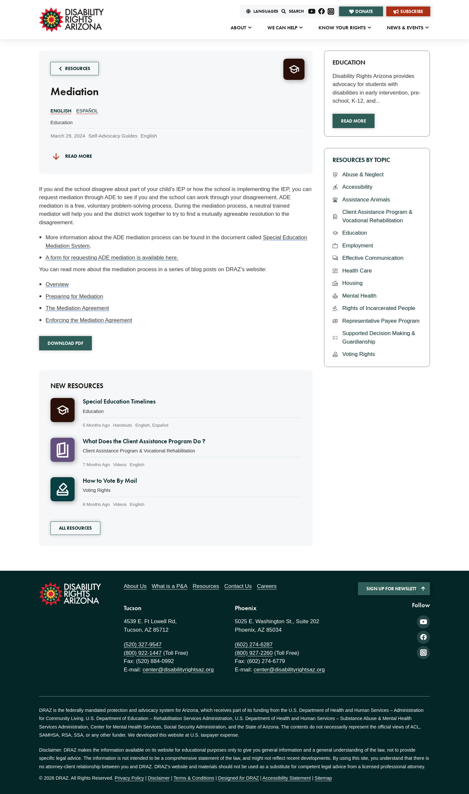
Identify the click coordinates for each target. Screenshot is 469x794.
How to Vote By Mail (110, 481)
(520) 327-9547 (143, 644)
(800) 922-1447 (143, 653)
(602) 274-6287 (254, 644)
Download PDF (65, 343)
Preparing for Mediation (74, 296)
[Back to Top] (423, 588)
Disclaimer (159, 778)
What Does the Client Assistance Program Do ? (144, 441)
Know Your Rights (342, 27)
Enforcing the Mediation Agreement (89, 320)
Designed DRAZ (238, 778)
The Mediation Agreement (77, 308)
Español (87, 110)
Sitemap (323, 778)
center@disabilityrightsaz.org (178, 670)
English (60, 110)
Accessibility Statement (287, 778)
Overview (57, 284)
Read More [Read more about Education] (353, 121)
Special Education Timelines (119, 401)
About (238, 27)
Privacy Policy (129, 778)
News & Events (405, 27)
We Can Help (282, 27)
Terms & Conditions (194, 778)
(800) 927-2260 (254, 653)
